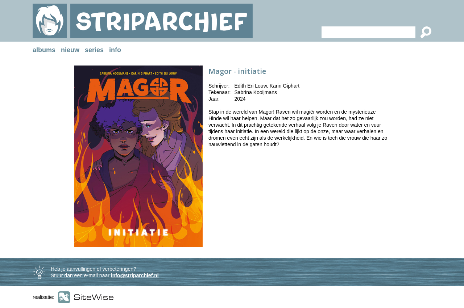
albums (44, 50)
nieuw (70, 50)
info (115, 50)
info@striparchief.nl (135, 275)
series (94, 50)
